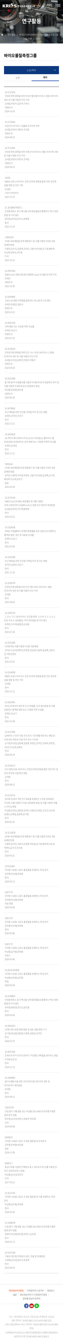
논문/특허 (27, 39)
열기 (59, 5)
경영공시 (51, 1290)
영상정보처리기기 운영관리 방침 (33, 1294)
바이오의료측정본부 (28, 34)
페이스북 (26, 1305)
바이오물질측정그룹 (49, 34)
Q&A (15, 1294)
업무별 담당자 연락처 (31, 1298)
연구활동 (11, 34)
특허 (38, 39)
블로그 (36, 1305)
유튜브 (31, 1305)
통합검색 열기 (51, 5)
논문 (18, 77)
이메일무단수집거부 (35, 1290)
